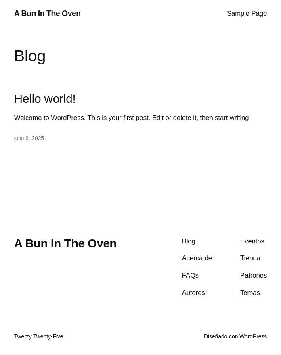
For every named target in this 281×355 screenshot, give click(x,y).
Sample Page (247, 13)
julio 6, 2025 (29, 138)
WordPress (253, 336)
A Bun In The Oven (47, 13)
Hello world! (45, 98)
